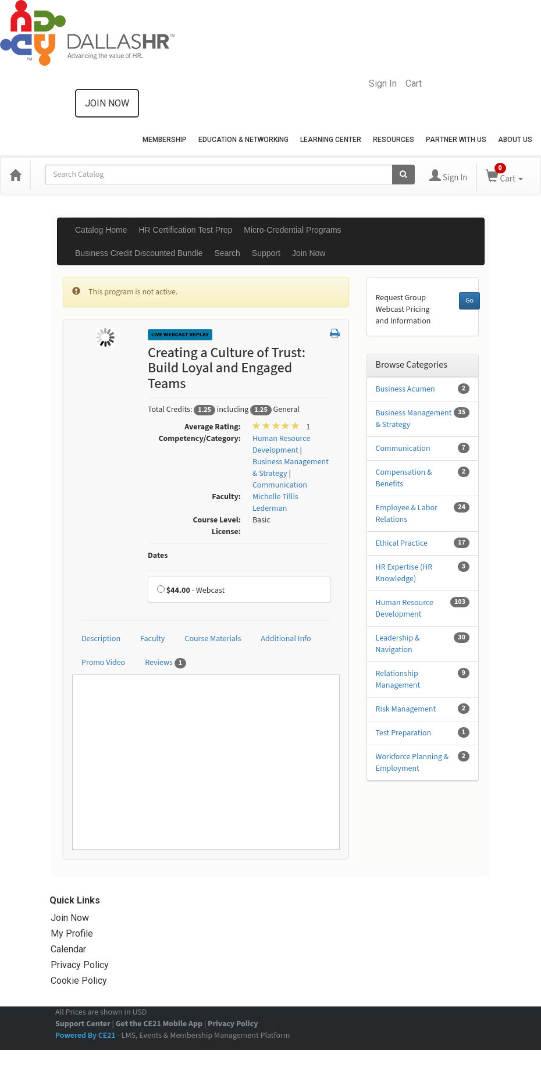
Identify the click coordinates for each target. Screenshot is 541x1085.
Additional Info (286, 639)
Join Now (309, 253)
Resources (393, 140)
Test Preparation (404, 733)
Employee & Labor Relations (406, 513)
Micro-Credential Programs (292, 229)
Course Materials (212, 639)
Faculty (152, 639)
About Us (515, 140)
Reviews (165, 662)
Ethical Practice (402, 543)
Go (469, 300)
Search (227, 253)
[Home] (15, 174)
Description (100, 639)
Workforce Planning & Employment (412, 762)
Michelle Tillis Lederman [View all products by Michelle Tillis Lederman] (275, 502)
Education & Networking (243, 140)
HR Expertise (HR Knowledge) (404, 573)
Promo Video (103, 662)
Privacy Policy (80, 964)
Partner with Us (456, 140)
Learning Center (330, 140)
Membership (165, 140)
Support (266, 253)
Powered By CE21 (86, 1035)
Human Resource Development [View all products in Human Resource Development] (281, 444)
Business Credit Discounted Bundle (138, 253)
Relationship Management (398, 679)
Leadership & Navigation (398, 644)
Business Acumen (405, 389)
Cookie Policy (79, 980)
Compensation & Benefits (404, 478)
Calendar (68, 949)
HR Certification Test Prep (186, 229)
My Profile (72, 933)
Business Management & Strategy (414, 419)
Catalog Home (101, 229)
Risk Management (406, 709)
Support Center (83, 1024)
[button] (335, 333)
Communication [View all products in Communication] (279, 485)
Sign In (383, 83)
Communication (403, 448)
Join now (107, 103)
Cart (413, 83)
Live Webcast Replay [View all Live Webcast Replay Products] (180, 334)
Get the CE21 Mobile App (159, 1024)
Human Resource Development (404, 608)
